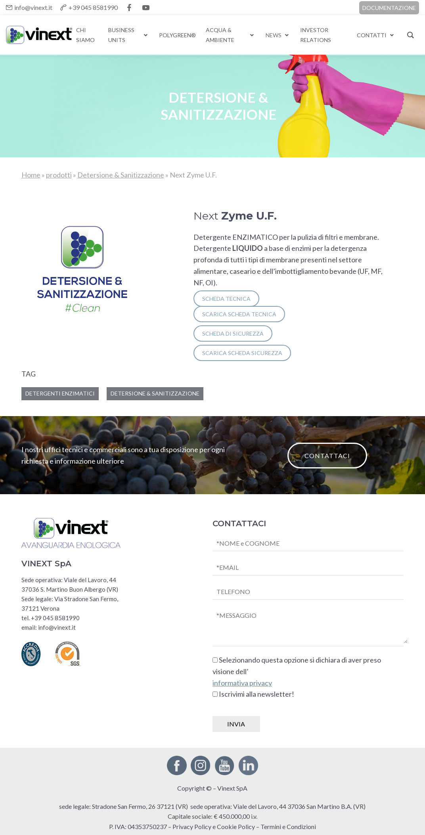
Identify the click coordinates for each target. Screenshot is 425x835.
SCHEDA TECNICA (226, 298)
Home (30, 174)
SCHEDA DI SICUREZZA (233, 333)
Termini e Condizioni (288, 826)
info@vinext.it (33, 7)
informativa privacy (242, 682)
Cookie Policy (236, 826)
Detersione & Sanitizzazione (120, 174)
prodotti (59, 174)
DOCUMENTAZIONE (389, 7)
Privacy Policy (191, 826)
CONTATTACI (327, 455)
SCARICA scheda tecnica (239, 314)
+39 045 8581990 (93, 7)
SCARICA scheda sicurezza (242, 353)
